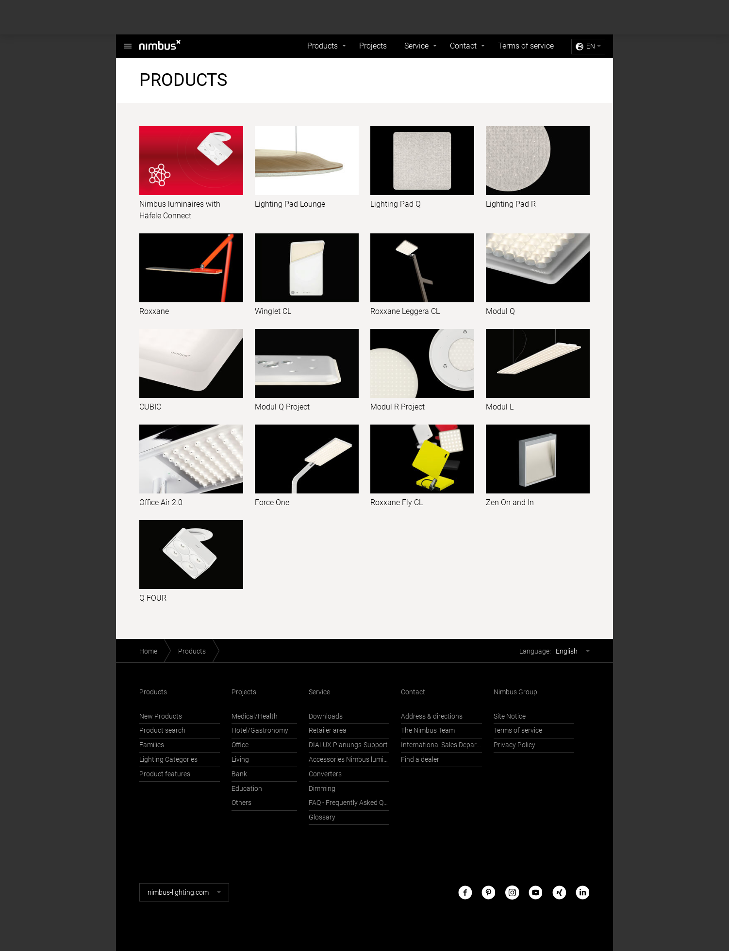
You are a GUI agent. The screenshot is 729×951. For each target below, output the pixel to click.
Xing (559, 892)
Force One (272, 502)
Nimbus (128, 41)
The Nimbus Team (428, 730)
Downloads (326, 716)
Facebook (465, 892)
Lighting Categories (168, 759)
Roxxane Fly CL (396, 502)
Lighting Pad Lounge (290, 204)
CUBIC (150, 406)
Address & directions (432, 716)
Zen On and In (510, 502)
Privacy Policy (514, 745)
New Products (160, 716)
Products (322, 45)
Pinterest (488, 892)
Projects (373, 45)
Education (247, 789)
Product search (162, 730)
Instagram (512, 892)
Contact (463, 45)
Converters (325, 774)
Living (240, 759)
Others (241, 803)
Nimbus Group (515, 692)
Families (151, 745)
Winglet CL (273, 311)
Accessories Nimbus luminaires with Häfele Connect (349, 759)
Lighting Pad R (511, 204)
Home (148, 651)
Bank (239, 774)
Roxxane (154, 311)
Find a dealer (420, 759)
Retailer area (328, 730)
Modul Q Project (282, 406)
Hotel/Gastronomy (260, 730)
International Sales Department (441, 745)
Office (240, 745)
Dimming (322, 789)
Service (416, 45)
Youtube (535, 892)
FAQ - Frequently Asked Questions (349, 803)
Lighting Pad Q (395, 204)
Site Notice (510, 716)
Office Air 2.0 (160, 502)
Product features (164, 774)
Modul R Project (397, 406)
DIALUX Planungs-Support (348, 745)
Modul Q (500, 311)
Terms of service (526, 45)
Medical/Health (255, 716)
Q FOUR (152, 598)
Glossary (322, 817)
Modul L (500, 406)
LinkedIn (582, 892)
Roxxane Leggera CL (405, 311)
